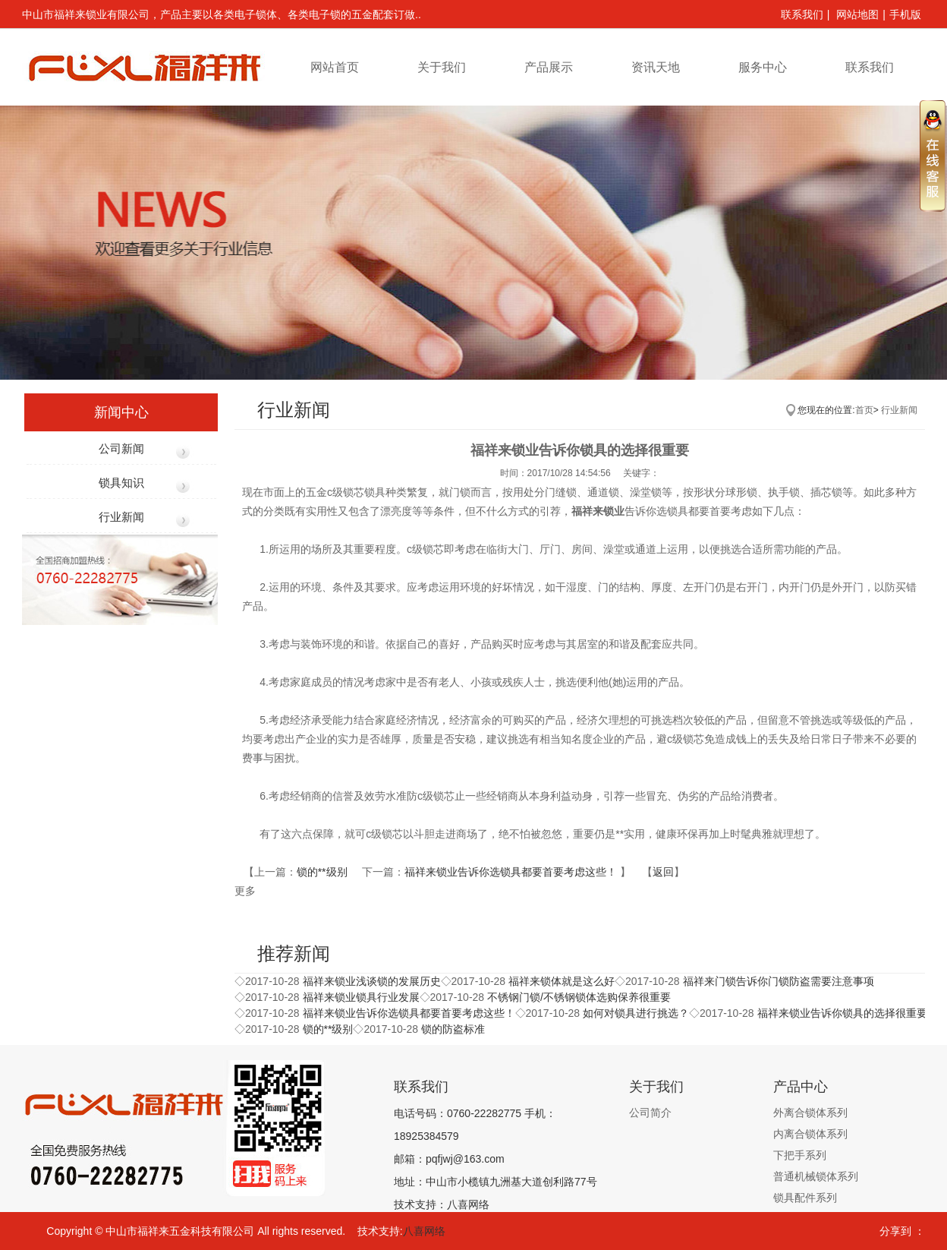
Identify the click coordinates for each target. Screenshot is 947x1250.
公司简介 (650, 1112)
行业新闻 (121, 516)
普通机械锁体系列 (815, 1176)
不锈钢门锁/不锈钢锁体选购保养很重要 (579, 997)
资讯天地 (655, 67)
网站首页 (334, 67)
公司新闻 (121, 448)
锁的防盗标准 (453, 1029)
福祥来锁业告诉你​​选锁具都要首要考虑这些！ (512, 872)
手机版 (905, 14)
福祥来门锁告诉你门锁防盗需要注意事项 (778, 981)
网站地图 (857, 14)
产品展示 (548, 67)
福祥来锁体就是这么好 (561, 981)
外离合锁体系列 (810, 1112)
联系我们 (802, 14)
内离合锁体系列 (810, 1134)
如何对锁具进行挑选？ (636, 1013)
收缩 (932, 155)
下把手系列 (799, 1155)
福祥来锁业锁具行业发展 (361, 997)
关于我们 (441, 67)
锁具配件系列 (805, 1198)
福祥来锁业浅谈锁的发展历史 (372, 981)
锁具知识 (121, 482)
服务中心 (762, 67)
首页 (864, 410)
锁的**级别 (324, 872)
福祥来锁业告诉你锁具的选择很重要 (842, 1013)
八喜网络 (424, 1231)
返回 (663, 872)
